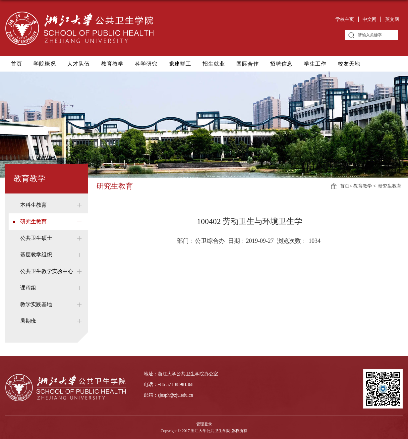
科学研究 (146, 64)
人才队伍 (78, 64)
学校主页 (344, 19)
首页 (16, 64)
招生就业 (214, 64)
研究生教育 (389, 186)
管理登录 (204, 424)
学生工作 (315, 64)
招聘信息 (281, 64)
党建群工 (180, 64)
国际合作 (247, 64)
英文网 (392, 19)
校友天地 (349, 64)
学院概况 (44, 64)
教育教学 (112, 64)
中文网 (370, 19)
